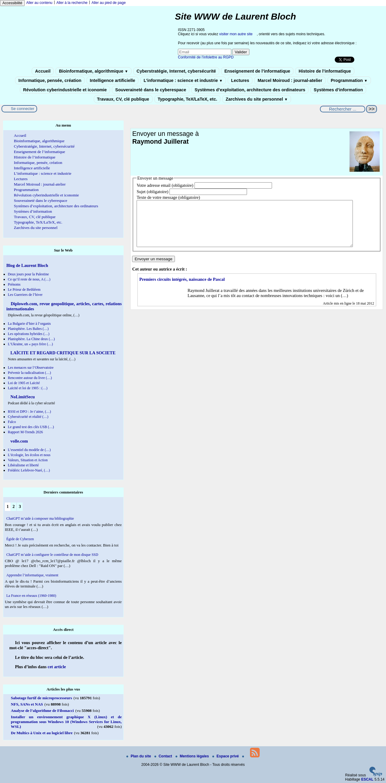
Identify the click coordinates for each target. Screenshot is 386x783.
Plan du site (139, 756)
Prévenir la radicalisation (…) (29, 373)
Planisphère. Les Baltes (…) (28, 329)
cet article (57, 666)
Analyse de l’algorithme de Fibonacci (42, 710)
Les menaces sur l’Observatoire (31, 367)
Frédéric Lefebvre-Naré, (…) (29, 470)
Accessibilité (12, 3)
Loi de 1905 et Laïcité (24, 383)
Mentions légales (193, 756)
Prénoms (14, 284)
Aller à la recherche (71, 3)
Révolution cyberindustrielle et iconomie (65, 89)
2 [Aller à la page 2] (13, 506)
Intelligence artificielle (112, 80)
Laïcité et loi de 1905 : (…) (27, 388)
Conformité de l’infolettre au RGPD (206, 57)
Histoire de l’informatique (325, 71)
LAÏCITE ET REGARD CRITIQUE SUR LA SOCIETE (62, 352)
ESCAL (367, 779)
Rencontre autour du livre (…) (30, 378)
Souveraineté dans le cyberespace (150, 89)
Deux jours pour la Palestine (28, 274)
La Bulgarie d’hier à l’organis (29, 323)
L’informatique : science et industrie (183, 80)
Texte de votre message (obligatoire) (168, 197)
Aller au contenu (39, 3)
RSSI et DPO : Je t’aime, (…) (29, 411)
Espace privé (226, 756)
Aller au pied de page (108, 3)
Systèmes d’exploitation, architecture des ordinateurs (250, 89)
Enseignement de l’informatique (257, 71)
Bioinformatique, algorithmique (93, 71)
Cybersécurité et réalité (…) (28, 417)
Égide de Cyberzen (20, 539)
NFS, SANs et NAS (27, 704)
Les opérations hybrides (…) (28, 334)
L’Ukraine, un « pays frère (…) (30, 344)
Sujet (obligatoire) (152, 191)
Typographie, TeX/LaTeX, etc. (187, 99)
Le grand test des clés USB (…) (31, 427)
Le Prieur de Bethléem (24, 289)
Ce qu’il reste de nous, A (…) (29, 279)
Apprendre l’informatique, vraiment (32, 575)
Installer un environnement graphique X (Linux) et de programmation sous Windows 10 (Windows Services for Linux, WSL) (66, 722)
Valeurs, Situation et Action (28, 460)
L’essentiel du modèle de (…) (29, 450)
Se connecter (22, 108)
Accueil (42, 71)
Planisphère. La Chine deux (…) (31, 339)
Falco (12, 422)
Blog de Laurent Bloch (27, 265)
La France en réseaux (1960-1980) (31, 596)
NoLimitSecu (22, 396)
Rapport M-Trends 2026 (25, 432)
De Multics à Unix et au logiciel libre (42, 733)
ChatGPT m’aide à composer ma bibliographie (40, 518)
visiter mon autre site (236, 34)
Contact (163, 756)
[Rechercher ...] (342, 109)
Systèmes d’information (338, 89)
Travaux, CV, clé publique (123, 99)
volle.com (18, 441)
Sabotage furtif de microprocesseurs (41, 698)
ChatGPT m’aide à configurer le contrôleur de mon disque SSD (52, 555)
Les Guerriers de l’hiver (25, 295)
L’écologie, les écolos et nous (29, 455)
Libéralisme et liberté (23, 465)
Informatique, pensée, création (49, 80)
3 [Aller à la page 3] (20, 506)
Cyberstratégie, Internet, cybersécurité (176, 71)
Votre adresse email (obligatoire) (165, 185)
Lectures (240, 80)
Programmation (349, 80)
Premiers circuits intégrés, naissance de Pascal (182, 288)
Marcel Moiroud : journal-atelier (290, 80)
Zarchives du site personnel (257, 99)
